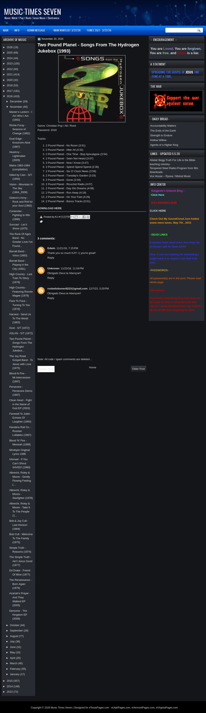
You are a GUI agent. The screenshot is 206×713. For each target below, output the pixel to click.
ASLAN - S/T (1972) (21, 333)
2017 (10, 90)
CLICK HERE (158, 210)
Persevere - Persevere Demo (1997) (20, 390)
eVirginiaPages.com (167, 707)
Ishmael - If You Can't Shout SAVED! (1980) (19, 463)
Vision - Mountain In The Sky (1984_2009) (21, 188)
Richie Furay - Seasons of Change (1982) (19, 129)
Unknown (53, 268)
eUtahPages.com (120, 707)
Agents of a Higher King (164, 144)
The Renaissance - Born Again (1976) (20, 583)
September (16, 630)
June (13, 647)
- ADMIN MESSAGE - (36, 30)
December (16, 101)
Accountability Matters (163, 125)
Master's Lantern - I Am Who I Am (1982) (20, 115)
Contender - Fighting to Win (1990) (19, 215)
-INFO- (16, 30)
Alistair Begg (157, 160)
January (15, 674)
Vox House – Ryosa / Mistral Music (170, 176)
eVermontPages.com (143, 707)
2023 (10, 63)
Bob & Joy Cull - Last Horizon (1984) (18, 524)
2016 (10, 96)
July (12, 641)
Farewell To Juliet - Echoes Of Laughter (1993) (20, 417)
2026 (10, 47)
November (16, 106)
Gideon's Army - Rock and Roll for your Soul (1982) (21, 201)
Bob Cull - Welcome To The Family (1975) (21, 538)
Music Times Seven (32, 11)
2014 (10, 686)
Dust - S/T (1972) (19, 327)
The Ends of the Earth (163, 130)
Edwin (51, 248)
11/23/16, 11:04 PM (72, 268)
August (14, 636)
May (13, 652)
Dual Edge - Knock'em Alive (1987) (19, 142)
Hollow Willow (158, 140)
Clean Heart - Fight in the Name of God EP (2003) (20, 404)
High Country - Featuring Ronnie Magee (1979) (21, 291)
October (15, 625)
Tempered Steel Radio (163, 168)
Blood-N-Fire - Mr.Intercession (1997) (19, 377)
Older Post (138, 368)
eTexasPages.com (99, 707)
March (14, 663)
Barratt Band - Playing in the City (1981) (18, 264)
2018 (10, 85)
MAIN (5, 30)
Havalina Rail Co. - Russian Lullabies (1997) (20, 431)
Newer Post (46, 369)
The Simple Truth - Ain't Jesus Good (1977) (20, 561)
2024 (10, 58)
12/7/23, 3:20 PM (99, 288)
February (15, 668)
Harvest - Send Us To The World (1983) (20, 318)
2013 (10, 691)
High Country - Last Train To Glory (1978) (20, 278)
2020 (10, 80)
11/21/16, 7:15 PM (67, 248)
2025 (10, 52)
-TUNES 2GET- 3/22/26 (98, 30)
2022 (10, 69)
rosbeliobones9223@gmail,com (67, 288)
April (13, 657)
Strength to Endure (161, 135)
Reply (50, 257)
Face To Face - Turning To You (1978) (19, 304)
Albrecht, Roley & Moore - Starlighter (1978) (21, 494)
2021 (10, 74)
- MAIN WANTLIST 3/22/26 (66, 30)
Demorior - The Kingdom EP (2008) (18, 614)
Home (92, 367)
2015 (10, 680)
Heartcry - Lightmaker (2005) (17, 156)
